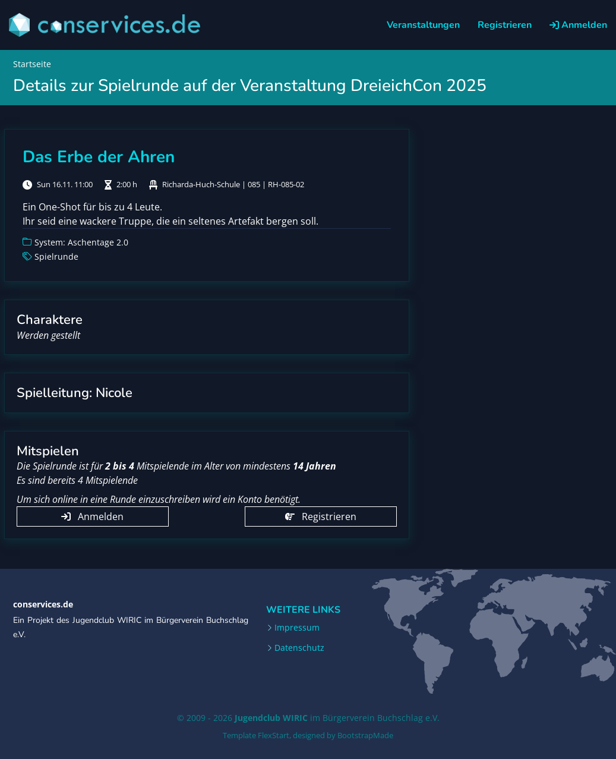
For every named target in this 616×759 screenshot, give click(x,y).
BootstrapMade (365, 735)
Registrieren (505, 25)
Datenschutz (299, 648)
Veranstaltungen (423, 25)
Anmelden (578, 25)
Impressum (297, 627)
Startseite (32, 64)
